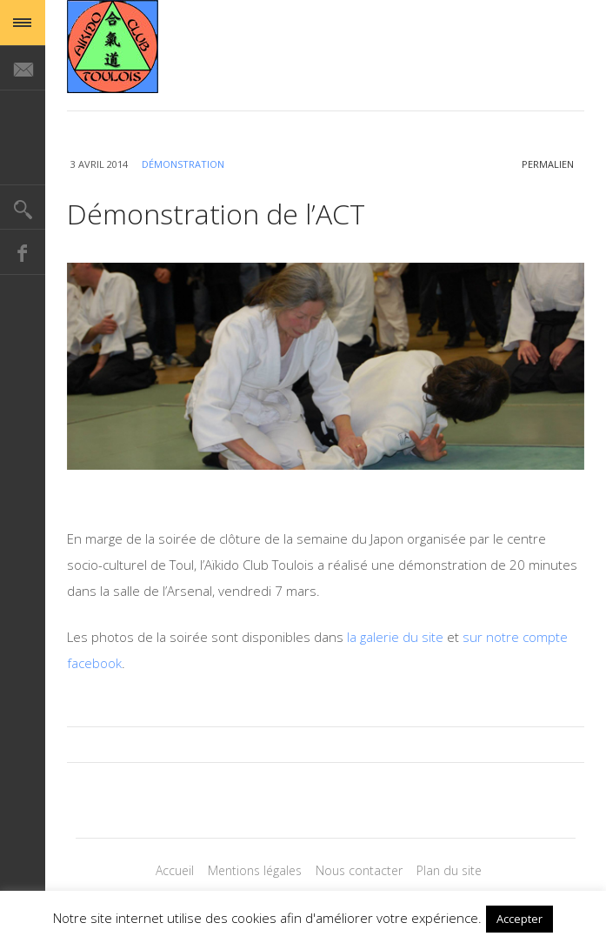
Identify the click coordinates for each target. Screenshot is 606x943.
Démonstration (183, 164)
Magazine (112, 46)
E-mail (22, 67)
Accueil (175, 870)
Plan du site (449, 870)
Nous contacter (359, 870)
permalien (548, 164)
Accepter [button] (519, 918)
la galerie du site (395, 636)
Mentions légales (255, 870)
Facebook (22, 252)
